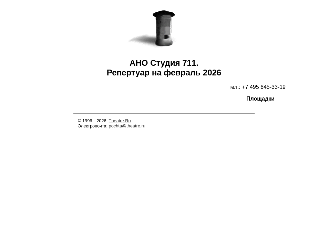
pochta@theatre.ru (127, 125)
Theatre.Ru (120, 120)
